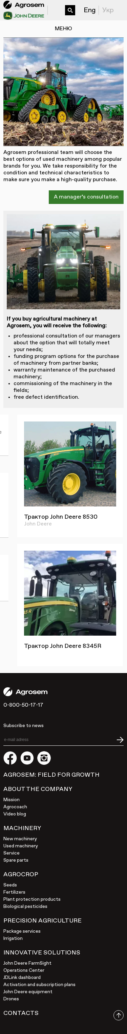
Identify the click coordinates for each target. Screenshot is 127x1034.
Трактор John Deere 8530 (61, 517)
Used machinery (20, 846)
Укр (108, 10)
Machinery (22, 828)
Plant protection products (32, 899)
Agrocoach (15, 807)
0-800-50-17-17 (23, 705)
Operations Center (23, 970)
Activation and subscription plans (39, 984)
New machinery (20, 839)
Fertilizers (14, 892)
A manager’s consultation (86, 197)
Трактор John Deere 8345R (62, 646)
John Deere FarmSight (27, 963)
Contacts (21, 1013)
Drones (11, 999)
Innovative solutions (41, 953)
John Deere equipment (27, 991)
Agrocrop (20, 875)
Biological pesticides (25, 906)
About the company (37, 789)
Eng (90, 10)
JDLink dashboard (22, 977)
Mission (11, 799)
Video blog (14, 814)
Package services (22, 931)
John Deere (38, 524)
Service (11, 853)
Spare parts (15, 860)
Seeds (10, 885)
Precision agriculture (42, 921)
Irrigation (13, 938)
